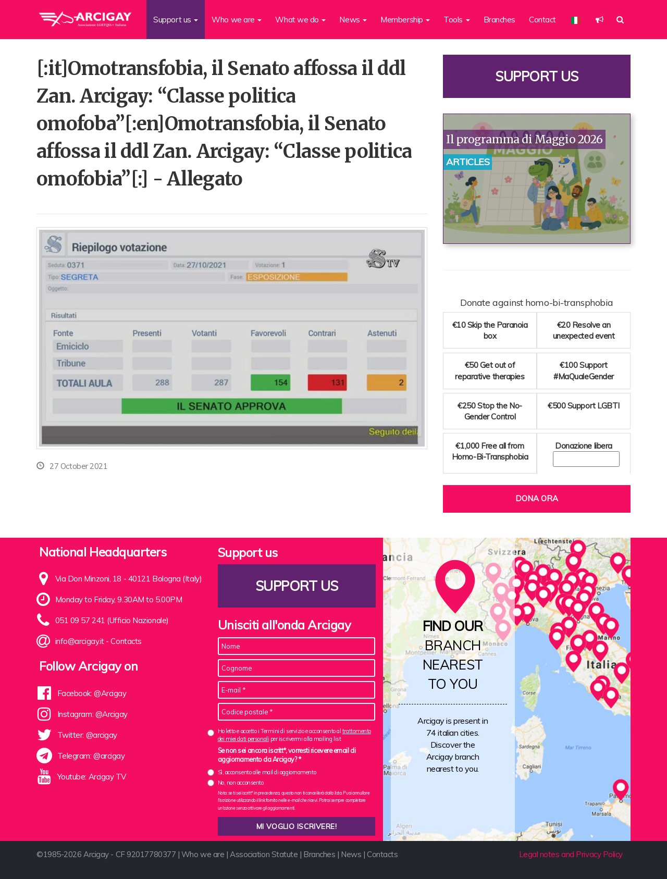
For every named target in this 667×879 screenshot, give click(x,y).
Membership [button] (405, 19)
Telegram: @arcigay (91, 756)
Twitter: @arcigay (87, 735)
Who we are (203, 854)
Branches (499, 19)
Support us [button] (175, 19)
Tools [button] (456, 19)
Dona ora (536, 498)
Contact (542, 19)
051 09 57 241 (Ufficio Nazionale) (112, 620)
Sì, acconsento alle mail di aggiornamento (267, 772)
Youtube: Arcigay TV (91, 777)
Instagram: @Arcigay (92, 714)
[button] (599, 19)
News (351, 854)
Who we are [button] (237, 19)
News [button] (353, 19)
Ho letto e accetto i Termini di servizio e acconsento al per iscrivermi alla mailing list (294, 734)
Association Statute (264, 854)
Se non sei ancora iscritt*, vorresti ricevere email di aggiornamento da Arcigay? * (287, 755)
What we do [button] (300, 19)
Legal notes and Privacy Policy (571, 854)
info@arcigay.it (79, 641)
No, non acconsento (241, 782)
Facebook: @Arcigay (92, 693)
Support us (536, 76)
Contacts (125, 641)
